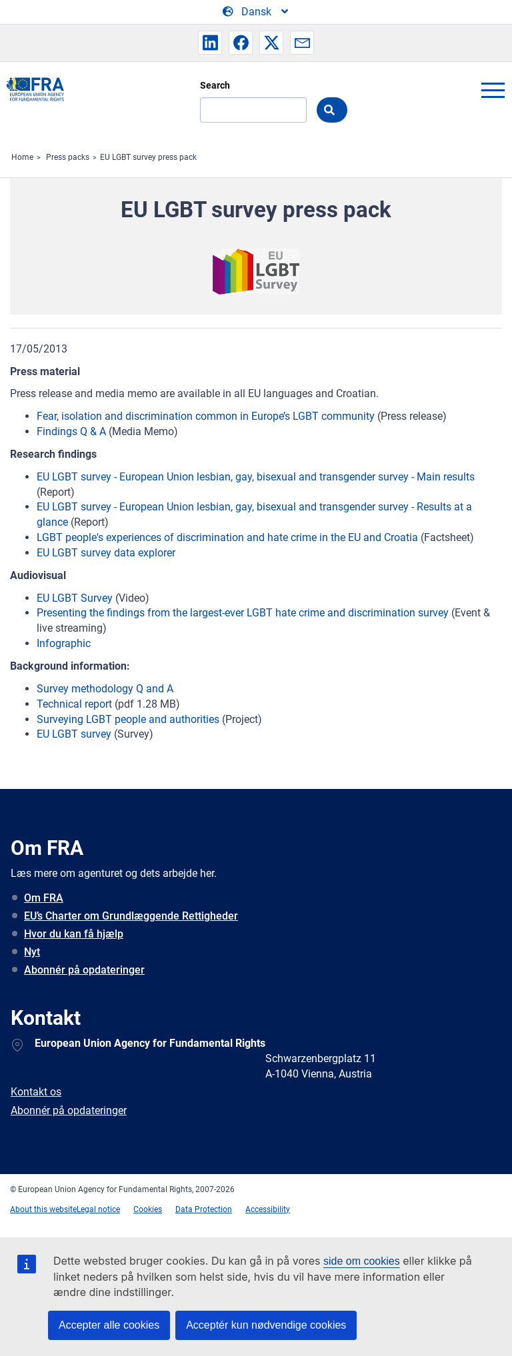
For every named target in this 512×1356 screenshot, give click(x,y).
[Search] (253, 110)
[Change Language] (256, 12)
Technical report (74, 704)
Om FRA (43, 898)
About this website (43, 1209)
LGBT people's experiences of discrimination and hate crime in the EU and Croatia (227, 537)
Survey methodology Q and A (105, 688)
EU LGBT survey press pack (148, 157)
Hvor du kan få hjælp (73, 934)
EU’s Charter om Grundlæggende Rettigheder (131, 916)
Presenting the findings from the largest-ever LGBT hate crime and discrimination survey (243, 612)
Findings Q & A (71, 431)
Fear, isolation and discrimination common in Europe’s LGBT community (206, 416)
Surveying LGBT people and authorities (128, 719)
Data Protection (203, 1209)
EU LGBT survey (74, 734)
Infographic (64, 643)
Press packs (67, 157)
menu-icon (493, 90)
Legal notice (98, 1209)
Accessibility (267, 1209)
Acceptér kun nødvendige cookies (266, 1325)
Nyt (32, 952)
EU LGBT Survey (75, 598)
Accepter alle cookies (109, 1325)
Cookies (147, 1209)
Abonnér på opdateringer (84, 970)
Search (215, 85)
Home (22, 157)
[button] (210, 43)
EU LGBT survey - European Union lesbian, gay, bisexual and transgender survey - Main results (256, 476)
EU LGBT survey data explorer (106, 552)
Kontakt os (36, 1091)
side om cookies (361, 1261)
